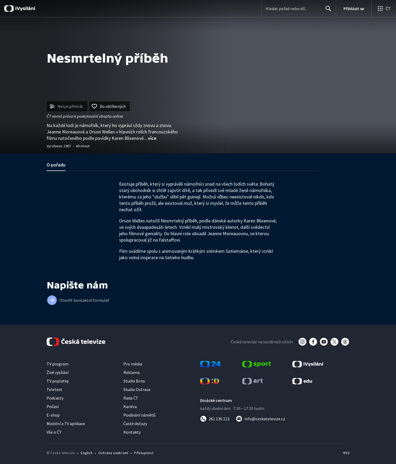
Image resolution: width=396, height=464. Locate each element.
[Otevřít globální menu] (383, 8)
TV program (57, 364)
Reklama (131, 372)
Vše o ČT (54, 432)
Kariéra (130, 406)
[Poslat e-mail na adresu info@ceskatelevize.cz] (260, 419)
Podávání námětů (139, 415)
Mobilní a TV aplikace (66, 423)
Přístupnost (143, 452)
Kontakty (132, 432)
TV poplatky (58, 381)
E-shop (53, 415)
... (150, 138)
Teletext (54, 389)
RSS (346, 452)
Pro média (132, 364)
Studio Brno (134, 381)
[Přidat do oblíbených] (109, 106)
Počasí (53, 406)
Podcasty (55, 398)
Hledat (327, 10)
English (86, 452)
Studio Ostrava (136, 389)
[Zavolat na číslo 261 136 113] (214, 419)
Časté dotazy (135, 423)
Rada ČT (130, 398)
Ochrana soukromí (113, 452)
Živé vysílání (57, 372)
